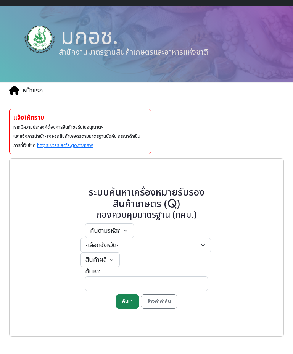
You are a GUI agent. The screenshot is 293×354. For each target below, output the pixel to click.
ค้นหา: (92, 271)
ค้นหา (127, 301)
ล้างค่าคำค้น (159, 301)
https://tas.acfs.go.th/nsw (65, 145)
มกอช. (86, 37)
